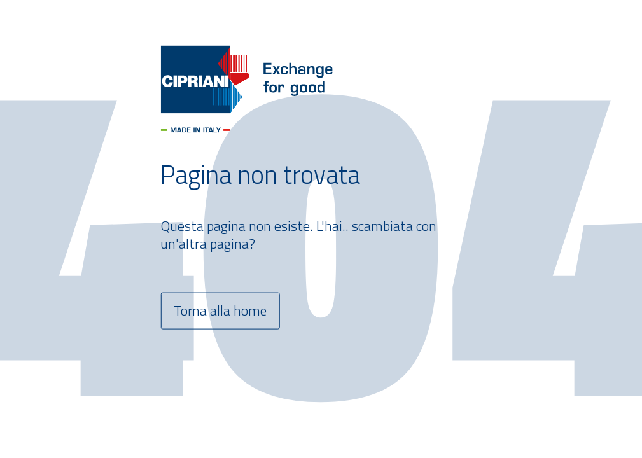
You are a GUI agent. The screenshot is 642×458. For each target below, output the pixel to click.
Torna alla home (221, 311)
